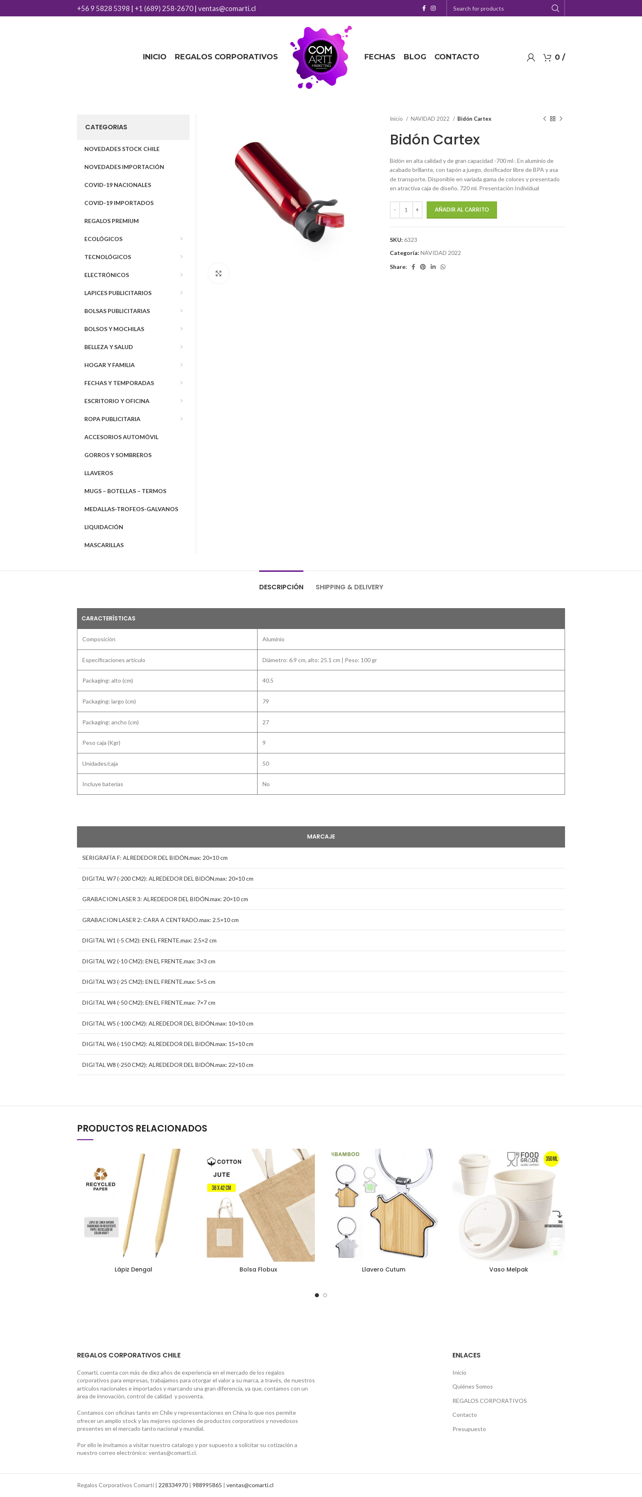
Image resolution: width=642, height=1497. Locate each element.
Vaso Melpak (508, 1269)
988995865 (207, 1484)
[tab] (281, 582)
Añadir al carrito (462, 209)
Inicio (397, 118)
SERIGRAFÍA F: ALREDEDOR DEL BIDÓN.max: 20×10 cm (155, 857)
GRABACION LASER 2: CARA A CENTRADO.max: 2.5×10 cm (160, 919)
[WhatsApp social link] (443, 267)
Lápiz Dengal (133, 1269)
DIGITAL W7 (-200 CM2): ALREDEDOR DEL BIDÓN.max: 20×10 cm (167, 878)
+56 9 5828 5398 (103, 8)
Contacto (464, 1414)
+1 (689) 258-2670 (164, 8)
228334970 (173, 1484)
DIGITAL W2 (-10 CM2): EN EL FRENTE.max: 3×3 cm (148, 961)
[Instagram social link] (433, 8)
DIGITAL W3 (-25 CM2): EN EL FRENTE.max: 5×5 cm (148, 981)
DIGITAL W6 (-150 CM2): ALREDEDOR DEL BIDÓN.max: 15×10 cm (167, 1043)
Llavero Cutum (383, 1269)
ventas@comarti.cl (227, 8)
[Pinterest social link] (423, 267)
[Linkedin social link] (433, 267)
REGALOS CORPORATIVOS (489, 1400)
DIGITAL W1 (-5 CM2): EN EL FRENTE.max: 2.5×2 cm (149, 940)
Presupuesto (469, 1428)
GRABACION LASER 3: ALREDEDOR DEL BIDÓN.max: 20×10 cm (165, 898)
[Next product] (561, 119)
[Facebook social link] (424, 8)
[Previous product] (544, 119)
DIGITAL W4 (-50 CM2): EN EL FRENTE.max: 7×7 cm (148, 1002)
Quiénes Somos (472, 1386)
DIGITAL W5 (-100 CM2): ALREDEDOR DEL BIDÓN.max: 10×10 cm (167, 1023)
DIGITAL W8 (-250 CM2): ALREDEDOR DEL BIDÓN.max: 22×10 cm (167, 1064)
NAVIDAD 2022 (431, 118)
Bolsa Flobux (258, 1269)
